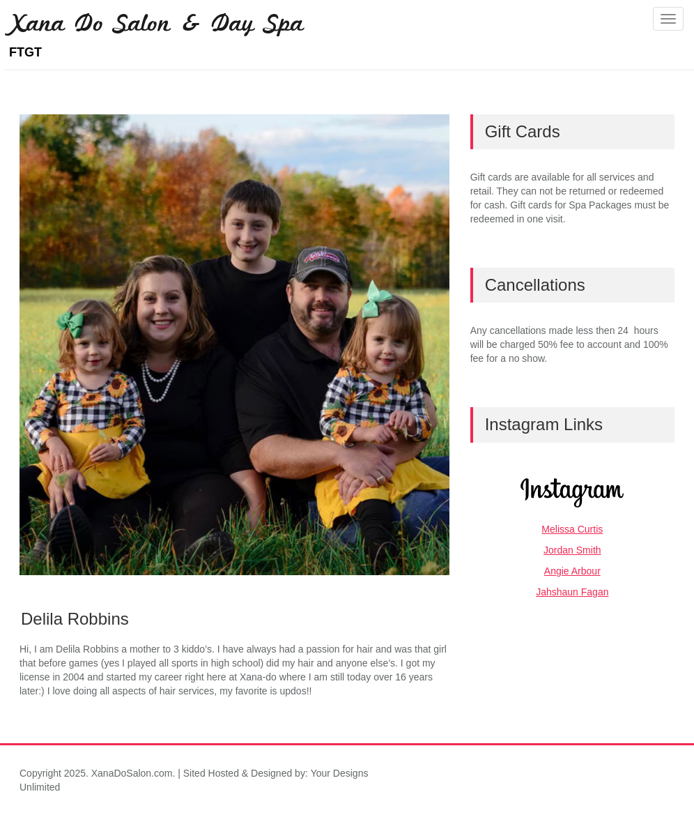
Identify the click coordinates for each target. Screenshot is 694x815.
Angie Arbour (572, 571)
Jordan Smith (572, 550)
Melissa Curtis (572, 529)
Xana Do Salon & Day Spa (156, 26)
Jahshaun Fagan (572, 591)
